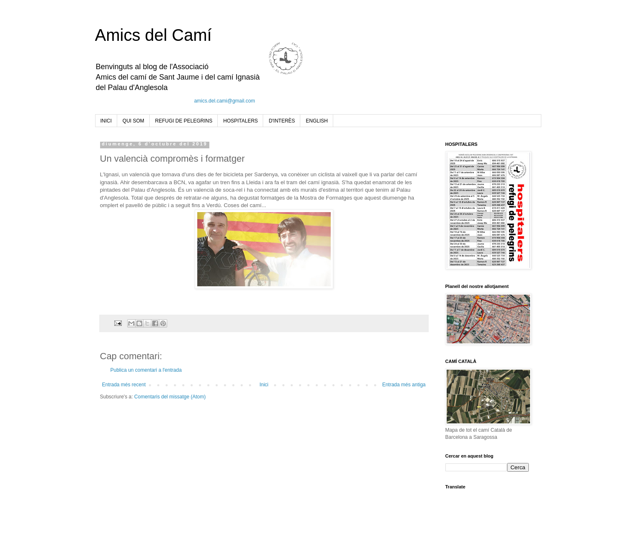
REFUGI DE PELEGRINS (183, 121)
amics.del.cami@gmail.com (224, 101)
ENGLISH (317, 121)
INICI (106, 121)
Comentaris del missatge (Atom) (170, 397)
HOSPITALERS (240, 121)
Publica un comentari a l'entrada (146, 370)
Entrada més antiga (403, 385)
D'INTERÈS (282, 121)
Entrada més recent (124, 385)
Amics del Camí (153, 35)
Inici (263, 385)
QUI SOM (133, 121)
